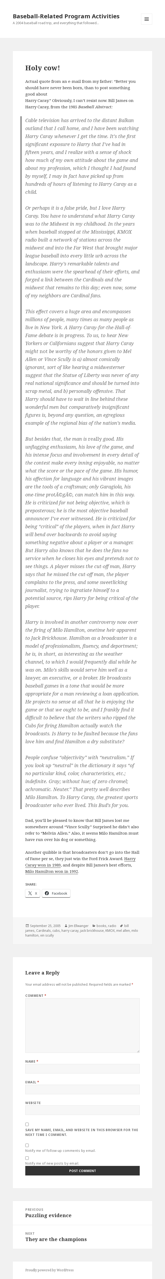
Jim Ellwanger (79, 926)
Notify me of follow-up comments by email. (60, 1150)
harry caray (70, 930)
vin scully (47, 935)
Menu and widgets (146, 24)
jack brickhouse (92, 930)
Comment (35, 995)
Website (33, 1103)
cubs (56, 930)
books (101, 926)
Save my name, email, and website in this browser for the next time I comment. (81, 1132)
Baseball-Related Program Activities (66, 16)
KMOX (110, 930)
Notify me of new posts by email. (52, 1163)
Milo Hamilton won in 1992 (51, 871)
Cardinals (43, 930)
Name (31, 1061)
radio (112, 926)
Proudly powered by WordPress (49, 1270)
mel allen (123, 930)
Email (32, 1082)
